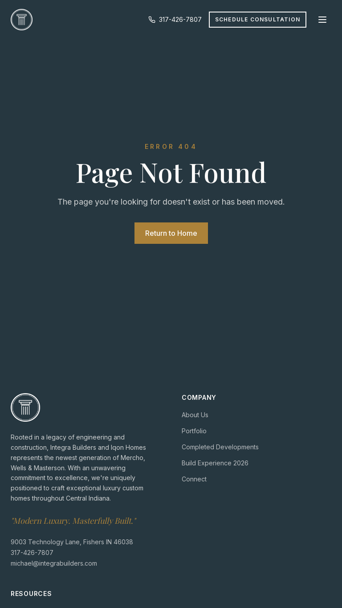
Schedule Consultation (257, 19)
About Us (195, 415)
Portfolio (194, 431)
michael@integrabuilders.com (54, 563)
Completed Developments (220, 447)
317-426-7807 (175, 19)
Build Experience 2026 (215, 463)
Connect (194, 479)
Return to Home (171, 233)
